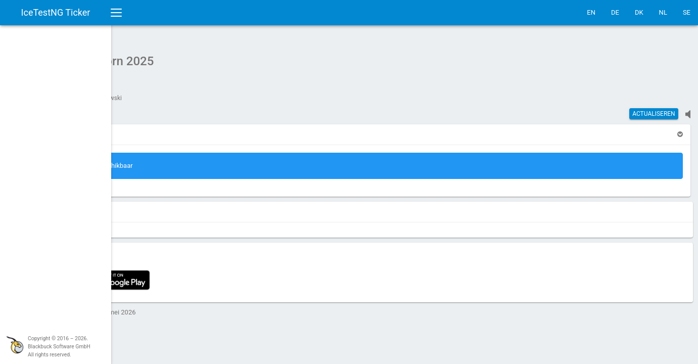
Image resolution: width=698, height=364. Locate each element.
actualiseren (653, 108)
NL (663, 12)
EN (591, 12)
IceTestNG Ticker (55, 12)
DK (639, 12)
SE (686, 12)
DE (615, 12)
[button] (140, 129)
